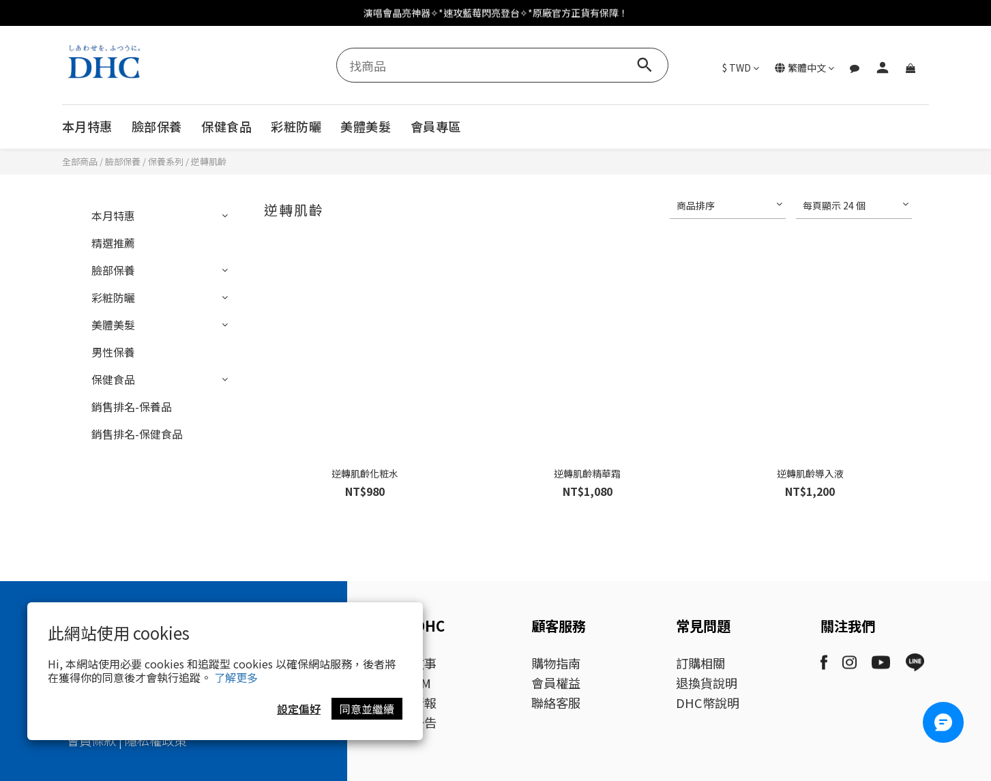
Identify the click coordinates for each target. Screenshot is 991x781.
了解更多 (236, 677)
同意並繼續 (367, 709)
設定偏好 (299, 709)
